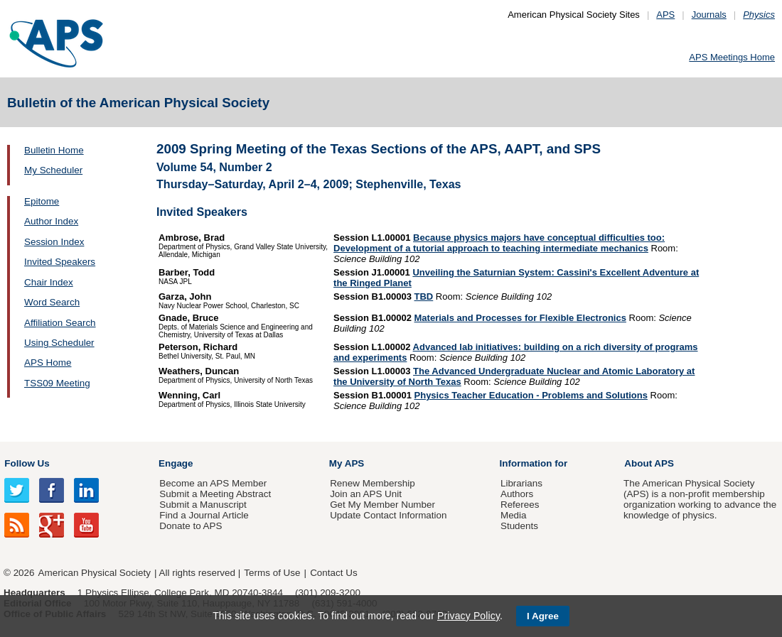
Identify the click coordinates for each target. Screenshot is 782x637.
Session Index (54, 241)
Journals (709, 14)
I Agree (543, 616)
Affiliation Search (60, 322)
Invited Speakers (59, 261)
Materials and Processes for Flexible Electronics (520, 317)
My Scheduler (53, 170)
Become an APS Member (213, 483)
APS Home (47, 362)
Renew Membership (372, 483)
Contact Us (333, 572)
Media (513, 515)
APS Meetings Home (732, 57)
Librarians (521, 483)
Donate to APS (190, 526)
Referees (520, 504)
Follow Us (26, 463)
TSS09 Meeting (57, 383)
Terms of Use (272, 572)
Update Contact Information (388, 515)
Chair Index (48, 282)
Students (519, 526)
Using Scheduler (59, 342)
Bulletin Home (54, 150)
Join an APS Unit (366, 494)
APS (665, 14)
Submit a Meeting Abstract (215, 494)
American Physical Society (94, 572)
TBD (424, 296)
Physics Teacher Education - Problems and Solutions (531, 395)
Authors (516, 494)
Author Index (51, 221)
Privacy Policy (468, 615)
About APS (649, 463)
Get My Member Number (382, 504)
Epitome (41, 201)
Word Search (52, 302)
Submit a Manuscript (202, 504)
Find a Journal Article (203, 515)
